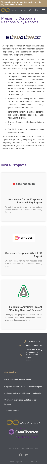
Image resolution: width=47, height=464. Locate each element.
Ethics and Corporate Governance (17, 380)
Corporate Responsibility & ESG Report (23, 254)
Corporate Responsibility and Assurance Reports (23, 387)
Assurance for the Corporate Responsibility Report (25, 201)
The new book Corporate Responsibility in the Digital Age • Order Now (21, 3)
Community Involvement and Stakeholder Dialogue (20, 402)
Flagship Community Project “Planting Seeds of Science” (25, 308)
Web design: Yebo (17, 461)
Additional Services (11, 411)
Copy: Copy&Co (31, 461)
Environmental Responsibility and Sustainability (22, 393)
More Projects (14, 165)
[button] (43, 10)
